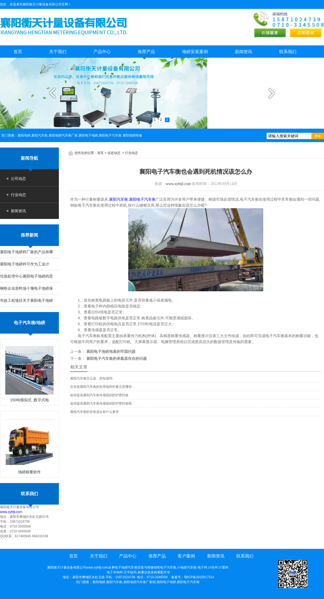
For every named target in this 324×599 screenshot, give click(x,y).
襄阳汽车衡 (118, 199)
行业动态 (18, 195)
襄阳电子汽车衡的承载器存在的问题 (116, 358)
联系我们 (287, 51)
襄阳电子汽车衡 (142, 199)
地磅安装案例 (195, 51)
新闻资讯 (243, 51)
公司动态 (18, 178)
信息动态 (113, 153)
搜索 (318, 136)
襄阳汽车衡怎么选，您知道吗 (91, 378)
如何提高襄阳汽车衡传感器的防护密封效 (99, 395)
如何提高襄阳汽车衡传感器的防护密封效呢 (101, 403)
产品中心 (102, 51)
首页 (18, 51)
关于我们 (57, 51)
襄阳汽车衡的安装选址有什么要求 (94, 412)
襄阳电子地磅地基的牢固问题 (110, 351)
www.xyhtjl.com (11, 512)
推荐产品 (146, 51)
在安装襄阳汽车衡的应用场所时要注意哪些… (102, 387)
